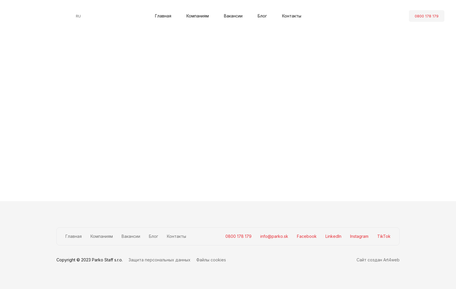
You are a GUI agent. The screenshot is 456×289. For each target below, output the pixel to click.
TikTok (384, 236)
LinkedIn (333, 236)
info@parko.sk (274, 236)
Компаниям (197, 15)
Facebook (307, 236)
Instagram (359, 236)
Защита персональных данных (159, 259)
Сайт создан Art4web (378, 259)
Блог (262, 15)
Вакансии (233, 15)
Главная (163, 15)
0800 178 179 (427, 16)
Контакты (291, 15)
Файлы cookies (211, 259)
